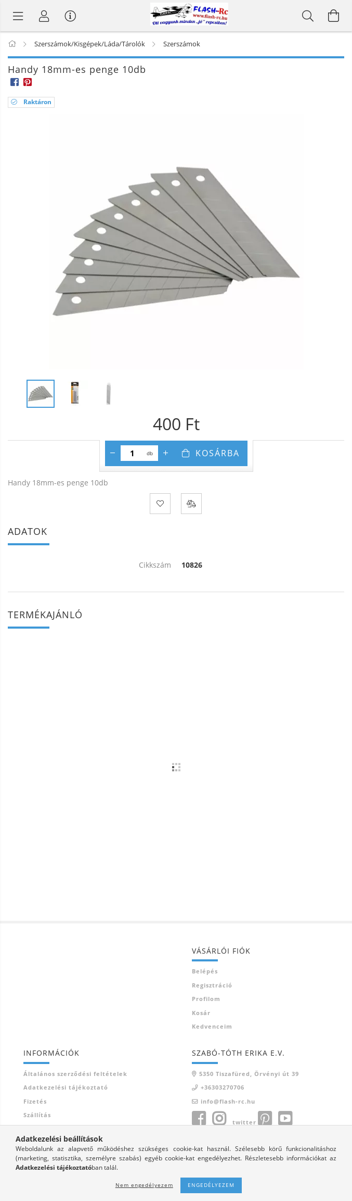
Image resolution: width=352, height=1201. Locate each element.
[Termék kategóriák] (18, 16)
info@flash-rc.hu (228, 1101)
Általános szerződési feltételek (75, 1074)
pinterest (264, 1119)
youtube (285, 1119)
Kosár (201, 1013)
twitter (244, 1122)
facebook (198, 1119)
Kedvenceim (212, 1026)
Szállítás (37, 1115)
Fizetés (35, 1101)
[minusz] (113, 453)
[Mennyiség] (132, 453)
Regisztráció (212, 985)
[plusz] (166, 453)
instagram (219, 1119)
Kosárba (217, 453)
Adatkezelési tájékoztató (65, 1087)
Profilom (206, 999)
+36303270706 (222, 1087)
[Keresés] (307, 16)
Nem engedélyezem (144, 1185)
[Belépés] (44, 16)
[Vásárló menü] (70, 16)
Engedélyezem (211, 1185)
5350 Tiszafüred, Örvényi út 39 (249, 1074)
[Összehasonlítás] (191, 503)
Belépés (205, 971)
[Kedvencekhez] (160, 503)
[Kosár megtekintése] (333, 16)
